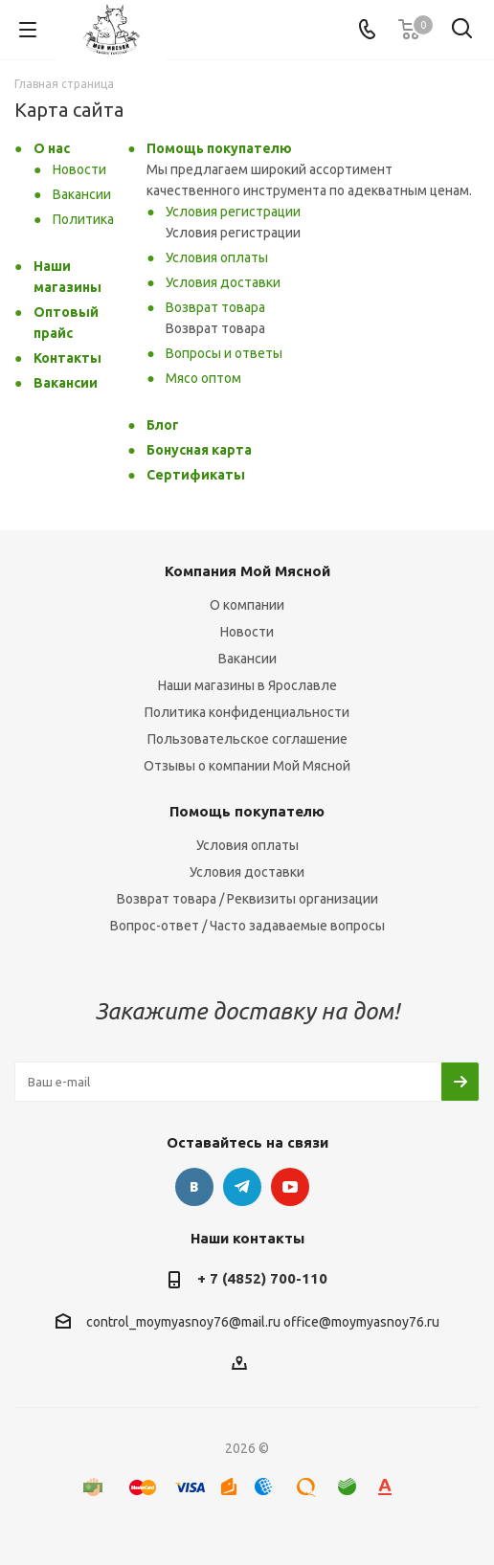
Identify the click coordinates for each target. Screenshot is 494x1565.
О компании (247, 605)
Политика (83, 219)
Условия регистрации (233, 211)
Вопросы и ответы (224, 353)
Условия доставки (223, 282)
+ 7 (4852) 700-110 (262, 1278)
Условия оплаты (217, 257)
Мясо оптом (203, 378)
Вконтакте (194, 1187)
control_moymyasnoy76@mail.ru (183, 1322)
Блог (162, 425)
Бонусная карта (199, 450)
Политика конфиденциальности (247, 712)
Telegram (242, 1187)
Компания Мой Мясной (247, 571)
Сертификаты (195, 474)
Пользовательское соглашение (247, 739)
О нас (52, 148)
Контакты (67, 358)
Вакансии (82, 194)
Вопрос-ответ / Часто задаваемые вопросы (247, 925)
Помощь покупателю (219, 148)
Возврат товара (215, 307)
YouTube (290, 1187)
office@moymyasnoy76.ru (361, 1322)
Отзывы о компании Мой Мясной (247, 765)
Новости (79, 169)
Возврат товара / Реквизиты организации (247, 898)
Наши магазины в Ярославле (247, 685)
